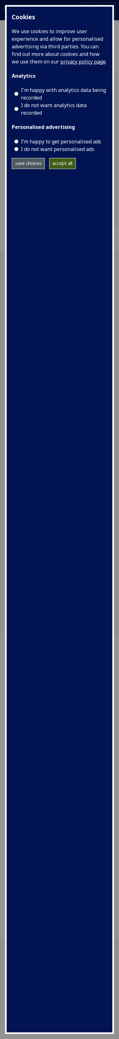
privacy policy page (83, 61)
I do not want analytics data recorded (54, 109)
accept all (62, 163)
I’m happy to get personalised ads (61, 141)
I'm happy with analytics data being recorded (63, 94)
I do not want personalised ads (57, 149)
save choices (28, 163)
